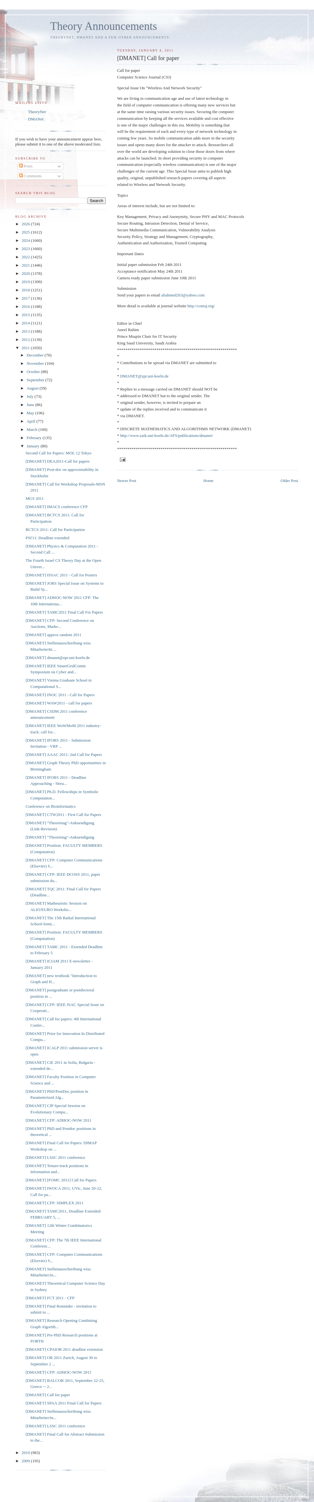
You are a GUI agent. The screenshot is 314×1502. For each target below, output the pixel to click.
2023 (26, 248)
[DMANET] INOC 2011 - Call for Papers (59, 694)
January (34, 446)
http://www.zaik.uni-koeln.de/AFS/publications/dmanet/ (166, 435)
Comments (30, 175)
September (36, 379)
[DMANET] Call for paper (47, 1394)
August (33, 388)
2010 (26, 1452)
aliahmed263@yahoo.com (183, 295)
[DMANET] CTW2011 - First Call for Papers (63, 814)
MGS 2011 (34, 498)
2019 (26, 281)
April (32, 421)
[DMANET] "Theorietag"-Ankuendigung (59, 837)
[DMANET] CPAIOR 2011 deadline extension (64, 1349)
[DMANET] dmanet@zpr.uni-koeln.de (57, 657)
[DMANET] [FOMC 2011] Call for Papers (60, 1180)
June (31, 404)
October (34, 371)
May (31, 413)
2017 (26, 298)
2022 (26, 257)
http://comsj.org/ (201, 305)
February (35, 437)
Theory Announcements (103, 26)
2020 (26, 273)
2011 (26, 347)
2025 (26, 232)
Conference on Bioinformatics (50, 806)
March (32, 429)
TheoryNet (37, 111)
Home (208, 480)
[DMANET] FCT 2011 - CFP (49, 1297)
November (36, 363)
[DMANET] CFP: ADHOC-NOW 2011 (58, 1120)
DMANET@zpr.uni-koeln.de (144, 376)
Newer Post (126, 480)
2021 (26, 265)
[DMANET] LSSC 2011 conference (55, 1157)
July (31, 396)
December (36, 355)
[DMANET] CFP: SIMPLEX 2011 (54, 1202)
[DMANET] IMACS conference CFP (56, 506)
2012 (26, 339)
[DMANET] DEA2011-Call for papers (57, 461)
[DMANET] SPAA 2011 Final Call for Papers (63, 1403)
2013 (26, 331)
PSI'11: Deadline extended (47, 537)
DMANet (36, 119)
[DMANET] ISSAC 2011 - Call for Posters (61, 575)
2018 (26, 290)
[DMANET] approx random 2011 (53, 634)
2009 (26, 1460)
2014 (26, 323)
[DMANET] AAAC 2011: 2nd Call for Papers (63, 754)
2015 (26, 314)
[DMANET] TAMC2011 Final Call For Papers (64, 612)
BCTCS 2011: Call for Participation (55, 529)
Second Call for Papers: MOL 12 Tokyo (58, 453)
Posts (26, 166)
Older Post (289, 480)
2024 (26, 240)
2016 (26, 306)
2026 (26, 223)
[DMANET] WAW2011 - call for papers (58, 703)
